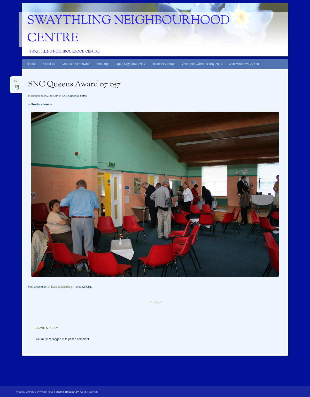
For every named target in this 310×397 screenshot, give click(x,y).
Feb (17, 82)
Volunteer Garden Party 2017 (202, 64)
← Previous (35, 104)
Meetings (103, 64)
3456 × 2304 (50, 95)
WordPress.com (88, 391)
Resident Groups (163, 64)
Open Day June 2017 (130, 64)
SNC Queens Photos (74, 95)
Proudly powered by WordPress (34, 391)
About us (49, 64)
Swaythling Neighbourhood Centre (128, 29)
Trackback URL (82, 286)
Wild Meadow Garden (244, 64)
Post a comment (37, 286)
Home (32, 64)
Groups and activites (76, 64)
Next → (48, 104)
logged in (58, 339)
